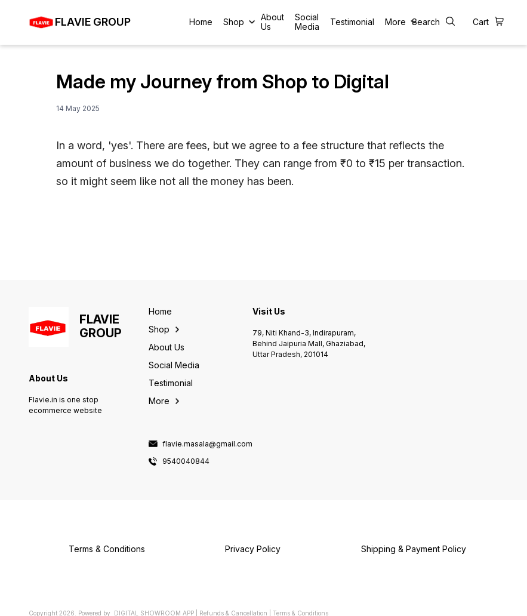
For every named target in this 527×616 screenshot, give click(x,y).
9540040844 (185, 461)
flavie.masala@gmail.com (207, 444)
